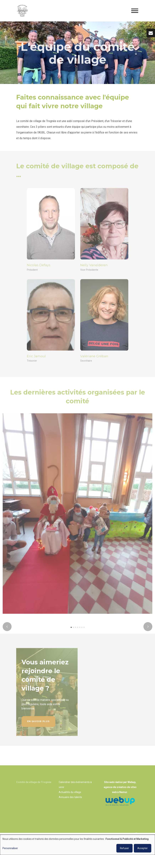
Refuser (124, 848)
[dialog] (77, 845)
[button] (71, 629)
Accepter (142, 848)
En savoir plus (38, 723)
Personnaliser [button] (10, 848)
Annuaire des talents (70, 797)
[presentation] (7, 628)
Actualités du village (70, 792)
